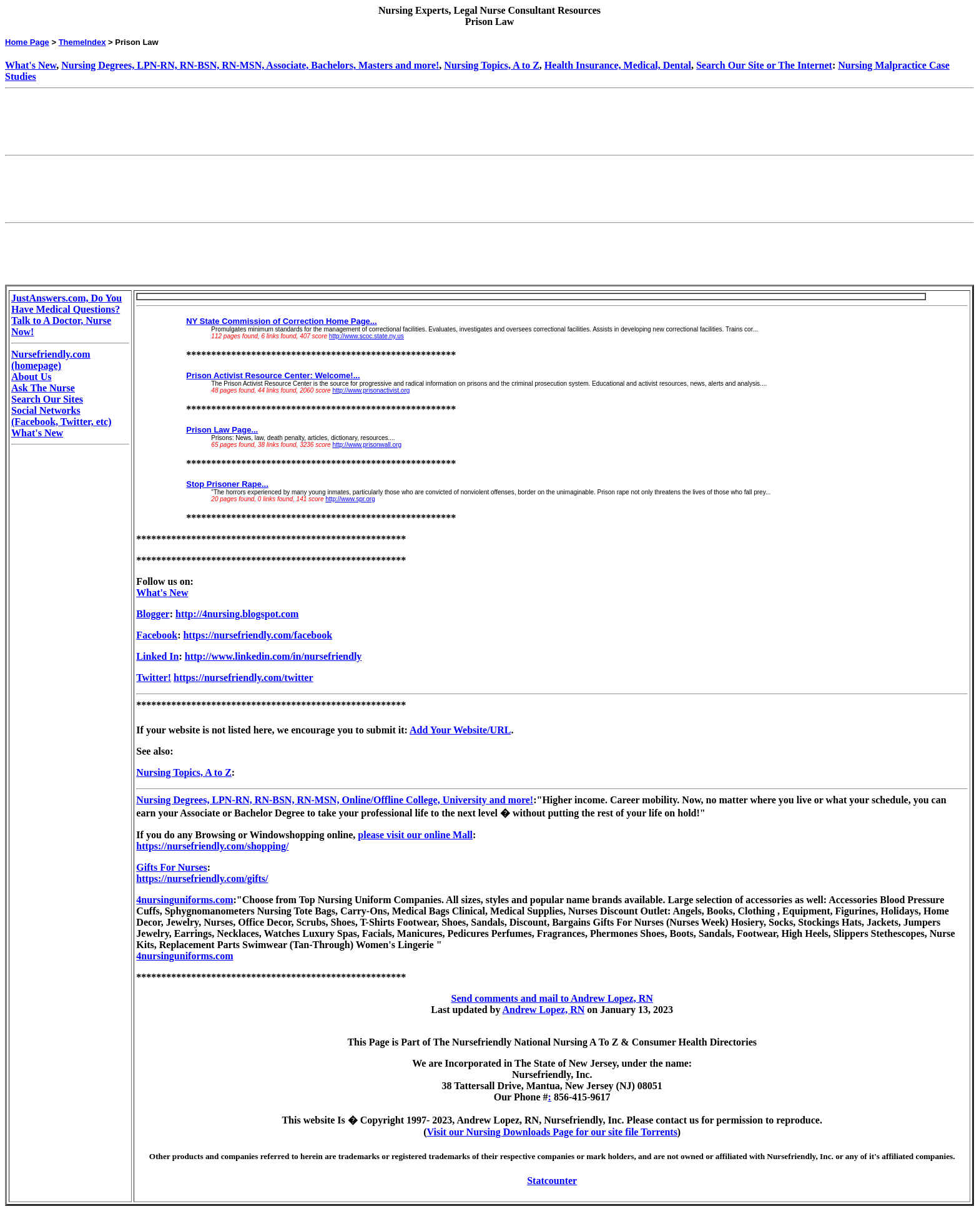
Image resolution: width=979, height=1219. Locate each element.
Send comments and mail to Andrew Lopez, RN (552, 998)
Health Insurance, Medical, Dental (617, 65)
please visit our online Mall (415, 835)
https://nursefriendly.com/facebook (257, 635)
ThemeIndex (82, 42)
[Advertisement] (232, 122)
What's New (30, 65)
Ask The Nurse (43, 388)
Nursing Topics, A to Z (491, 65)
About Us (31, 376)
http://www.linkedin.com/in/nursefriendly (273, 656)
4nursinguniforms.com (184, 899)
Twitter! (153, 677)
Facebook (156, 635)
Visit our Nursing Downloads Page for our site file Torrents (552, 1132)
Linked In (157, 656)
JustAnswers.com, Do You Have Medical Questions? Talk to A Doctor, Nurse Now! (66, 315)
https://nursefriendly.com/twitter (243, 677)
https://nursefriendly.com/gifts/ (202, 878)
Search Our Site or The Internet (764, 65)
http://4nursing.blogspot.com (236, 614)
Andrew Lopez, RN (544, 1009)
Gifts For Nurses (171, 867)
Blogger (152, 614)
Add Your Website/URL (460, 730)
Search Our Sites (47, 399)
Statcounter (552, 1180)
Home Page (27, 42)
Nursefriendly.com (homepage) (51, 360)
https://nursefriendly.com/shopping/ (212, 846)
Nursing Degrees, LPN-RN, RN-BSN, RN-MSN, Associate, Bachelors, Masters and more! (250, 65)
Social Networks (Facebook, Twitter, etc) (61, 416)
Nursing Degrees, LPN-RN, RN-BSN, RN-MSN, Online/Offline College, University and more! (334, 800)
